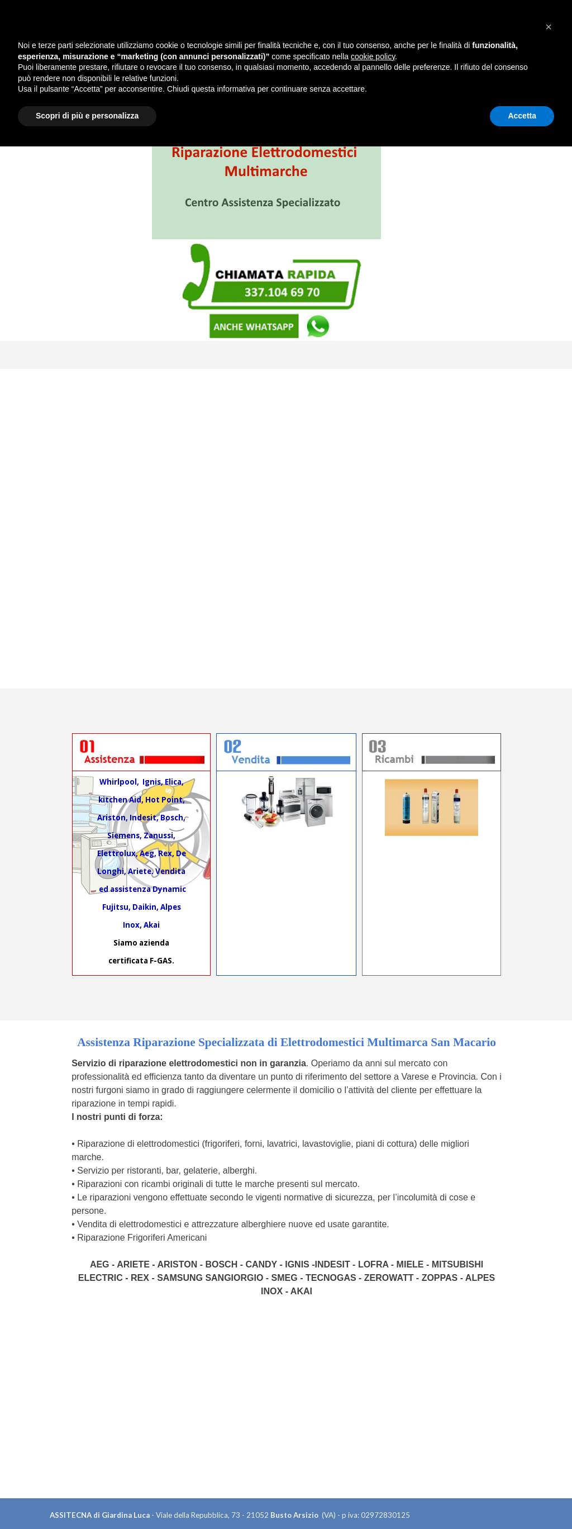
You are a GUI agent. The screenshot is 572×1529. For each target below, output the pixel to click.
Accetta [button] (522, 1498)
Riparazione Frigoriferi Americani (142, 1237)
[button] (548, 1409)
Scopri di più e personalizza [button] (87, 1498)
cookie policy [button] (373, 1439)
